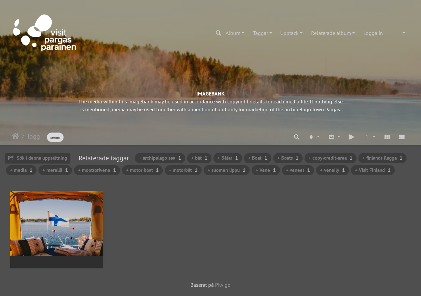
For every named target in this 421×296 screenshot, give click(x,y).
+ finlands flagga (382, 158)
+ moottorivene (97, 170)
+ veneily (332, 170)
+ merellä (55, 170)
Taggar (260, 33)
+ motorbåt (183, 170)
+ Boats (288, 158)
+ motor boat (142, 170)
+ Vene (266, 170)
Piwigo (223, 285)
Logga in (373, 33)
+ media (21, 170)
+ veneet (298, 170)
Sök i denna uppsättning (37, 158)
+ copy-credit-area (331, 158)
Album (233, 33)
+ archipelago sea (160, 158)
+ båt (199, 158)
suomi (55, 137)
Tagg (33, 136)
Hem (15, 136)
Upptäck (289, 33)
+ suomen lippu (227, 170)
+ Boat (257, 158)
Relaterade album (331, 33)
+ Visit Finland (373, 170)
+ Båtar (227, 158)
